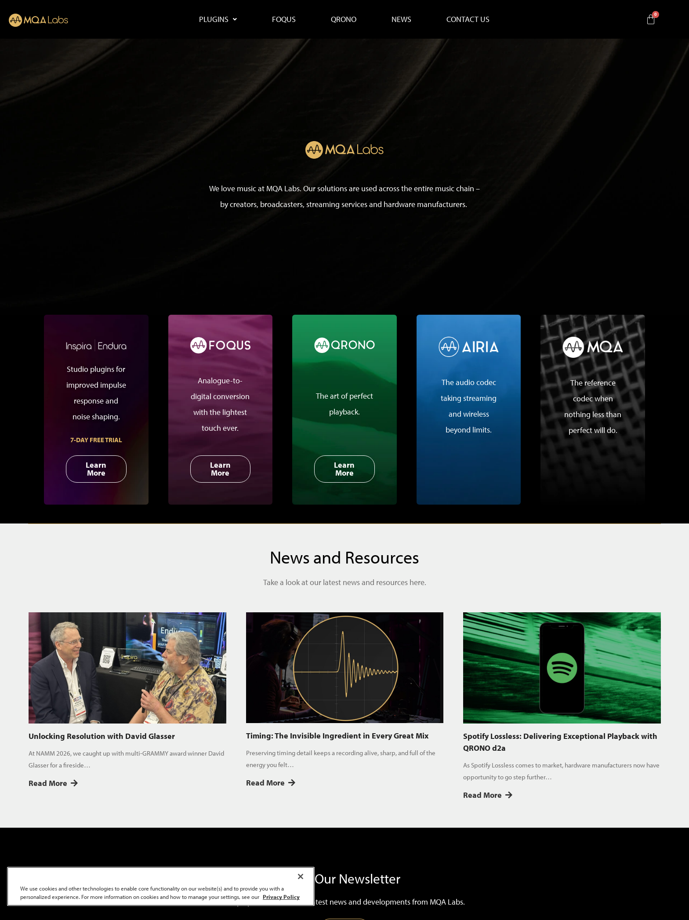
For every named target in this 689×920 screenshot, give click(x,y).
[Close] (300, 876)
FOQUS (284, 19)
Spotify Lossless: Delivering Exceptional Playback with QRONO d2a (560, 742)
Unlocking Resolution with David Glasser (102, 736)
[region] (161, 886)
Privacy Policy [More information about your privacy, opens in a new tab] (281, 896)
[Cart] (651, 19)
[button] (217, 19)
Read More (53, 783)
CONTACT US (468, 19)
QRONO (343, 19)
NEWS (401, 19)
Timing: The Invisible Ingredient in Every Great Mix (337, 736)
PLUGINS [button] (218, 19)
